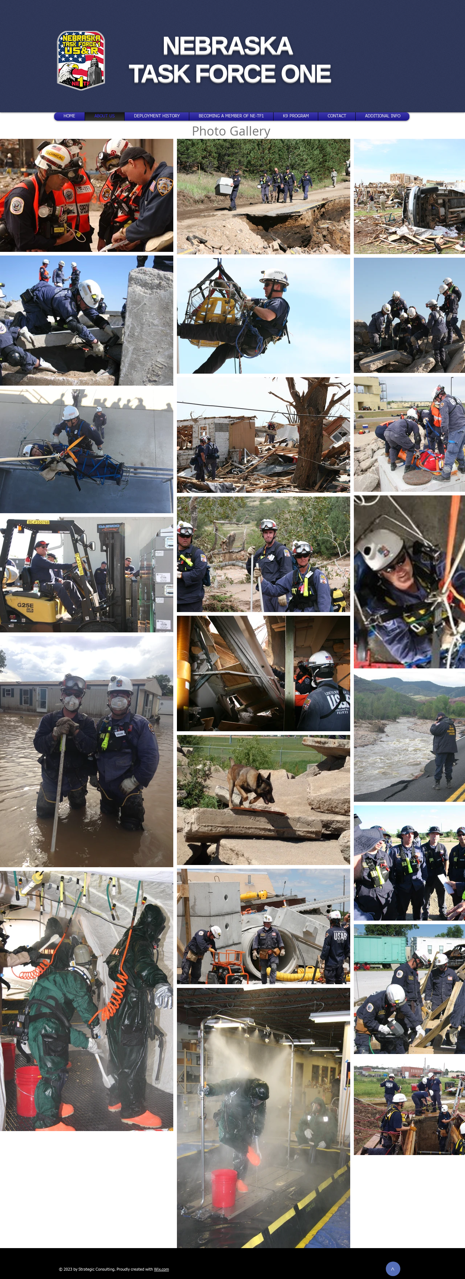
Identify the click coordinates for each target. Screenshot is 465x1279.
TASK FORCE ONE (230, 73)
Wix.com (161, 1269)
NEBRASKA (229, 45)
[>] (393, 1269)
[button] (382, 116)
